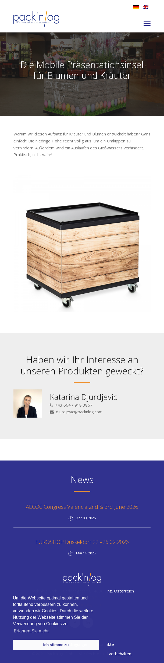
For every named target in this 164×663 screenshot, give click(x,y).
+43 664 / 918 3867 (73, 405)
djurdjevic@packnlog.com (79, 411)
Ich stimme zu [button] (56, 645)
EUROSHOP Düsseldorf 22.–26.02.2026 (82, 542)
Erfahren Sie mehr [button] (31, 631)
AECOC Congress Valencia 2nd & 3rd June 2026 (82, 506)
